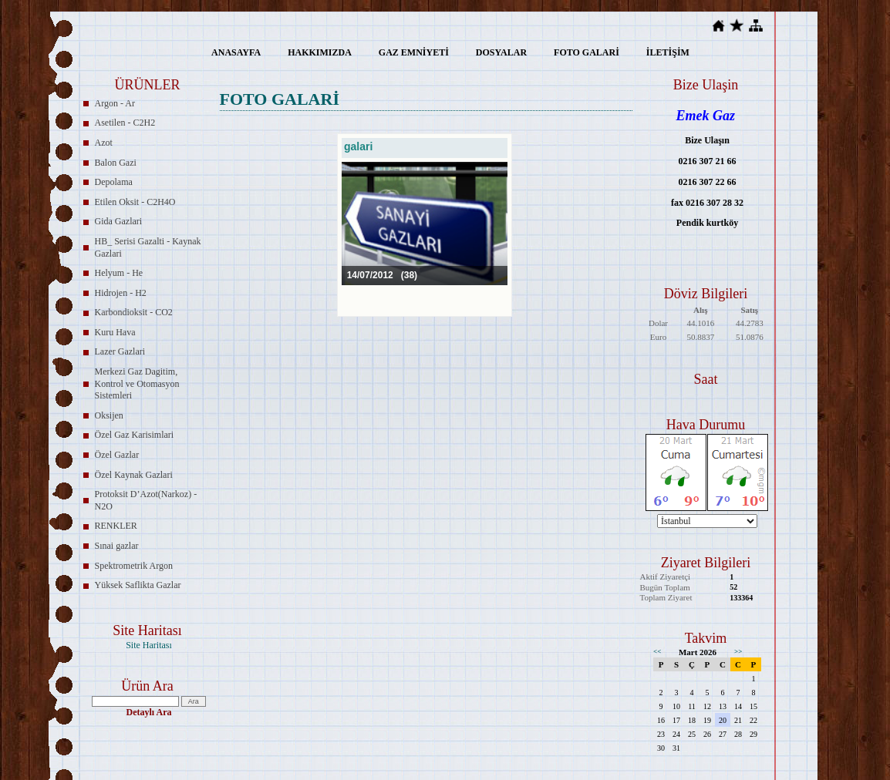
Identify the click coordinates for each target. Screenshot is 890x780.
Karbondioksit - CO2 (134, 312)
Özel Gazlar (117, 454)
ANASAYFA (236, 52)
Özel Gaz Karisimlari (134, 434)
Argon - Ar (115, 103)
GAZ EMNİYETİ (414, 52)
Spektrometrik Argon (134, 565)
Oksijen (109, 415)
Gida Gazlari (119, 221)
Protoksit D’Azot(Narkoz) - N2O (146, 500)
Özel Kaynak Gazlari (134, 474)
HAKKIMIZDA (320, 52)
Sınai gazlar (117, 545)
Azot (104, 142)
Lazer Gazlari (120, 351)
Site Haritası (149, 645)
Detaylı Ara (149, 712)
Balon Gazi (116, 162)
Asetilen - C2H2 (125, 122)
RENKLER (116, 525)
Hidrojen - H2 (121, 292)
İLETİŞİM (667, 52)
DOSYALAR (501, 52)
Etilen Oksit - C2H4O (135, 202)
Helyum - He (119, 272)
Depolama (114, 182)
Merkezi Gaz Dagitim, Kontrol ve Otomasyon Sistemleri (137, 383)
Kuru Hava (115, 332)
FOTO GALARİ (586, 52)
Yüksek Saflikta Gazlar (138, 585)
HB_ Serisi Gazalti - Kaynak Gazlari (148, 247)
